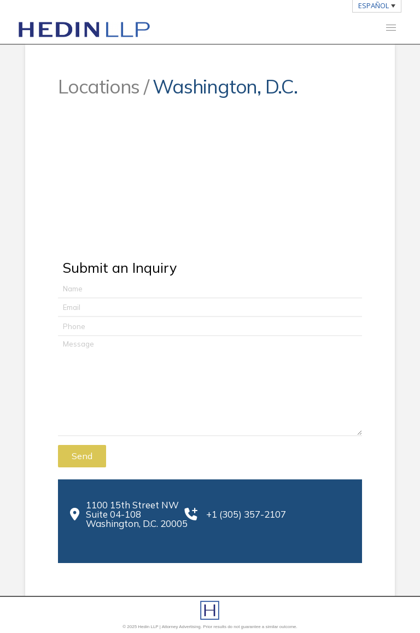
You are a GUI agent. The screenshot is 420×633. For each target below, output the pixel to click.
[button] (391, 28)
